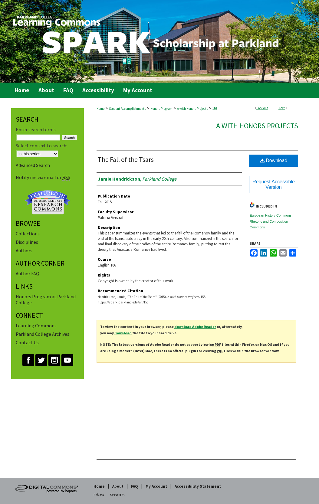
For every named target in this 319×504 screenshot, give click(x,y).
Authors (24, 250)
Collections (28, 234)
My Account (156, 486)
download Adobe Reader (195, 326)
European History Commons (270, 215)
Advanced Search (33, 165)
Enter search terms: (36, 129)
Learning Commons (36, 325)
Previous (262, 108)
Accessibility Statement (198, 486)
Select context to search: (41, 145)
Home (100, 108)
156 (214, 108)
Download (274, 160)
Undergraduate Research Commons (47, 202)
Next (281, 108)
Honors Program (161, 108)
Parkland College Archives (42, 334)
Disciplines (27, 242)
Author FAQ (27, 273)
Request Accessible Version (273, 184)
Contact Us (27, 342)
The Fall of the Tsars (126, 159)
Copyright (117, 494)
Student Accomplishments (127, 108)
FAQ (134, 486)
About (117, 486)
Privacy (99, 494)
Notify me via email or (43, 177)
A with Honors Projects (192, 108)
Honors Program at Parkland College (46, 299)
